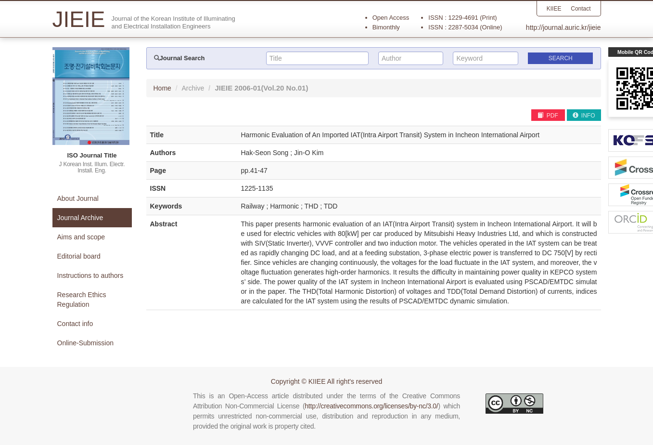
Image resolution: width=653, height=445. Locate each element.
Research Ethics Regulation (81, 299)
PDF (548, 115)
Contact (580, 8)
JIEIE (261, 88)
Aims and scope (81, 237)
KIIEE (553, 8)
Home (162, 88)
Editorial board (79, 256)
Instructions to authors (90, 275)
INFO (584, 115)
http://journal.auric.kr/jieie (563, 27)
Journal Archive (80, 218)
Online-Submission (85, 343)
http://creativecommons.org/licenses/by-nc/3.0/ (371, 406)
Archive (193, 88)
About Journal (78, 198)
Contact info (75, 323)
